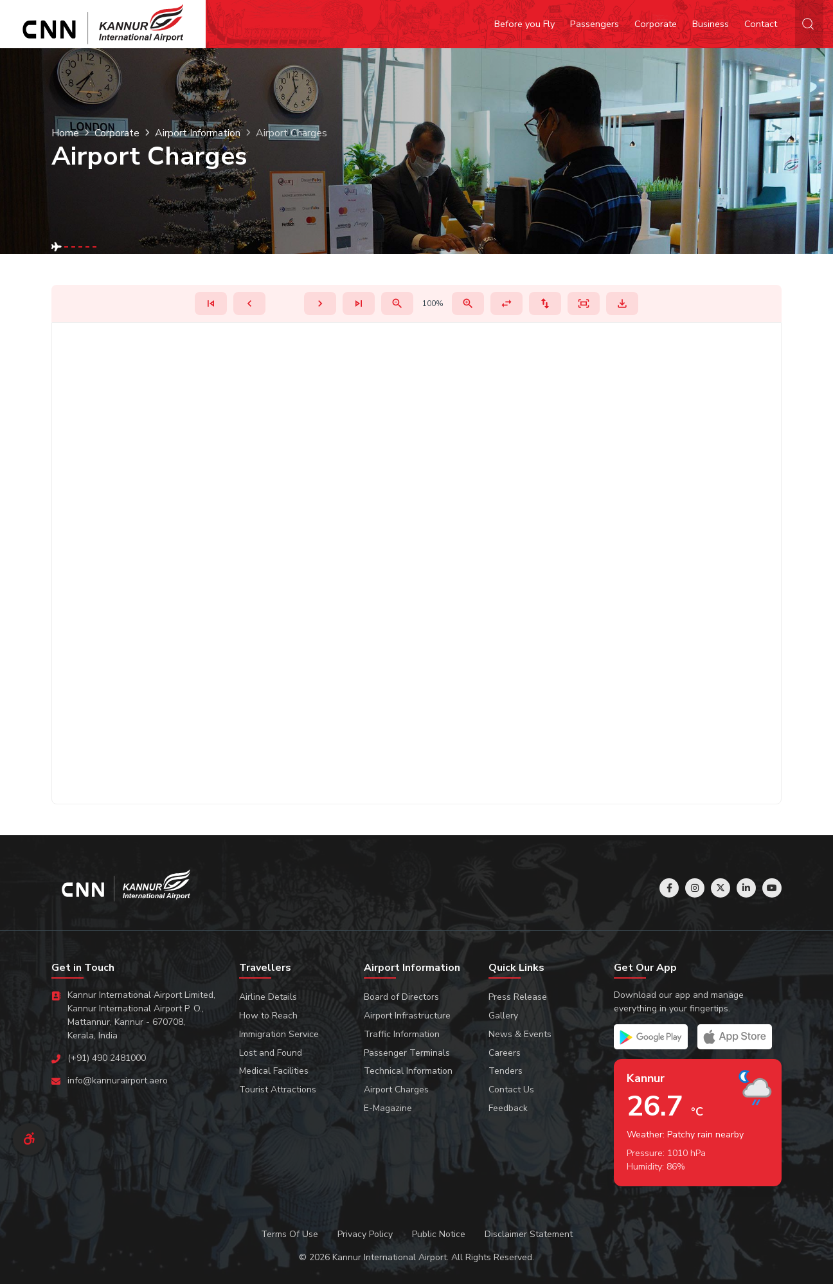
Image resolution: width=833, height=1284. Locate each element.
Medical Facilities (274, 1071)
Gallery (503, 1015)
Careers (504, 1053)
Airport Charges (396, 1089)
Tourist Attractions (277, 1089)
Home (65, 133)
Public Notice (438, 1234)
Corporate (655, 23)
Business (710, 23)
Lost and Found (270, 1053)
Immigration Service (279, 1034)
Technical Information (408, 1071)
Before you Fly (524, 23)
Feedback (508, 1108)
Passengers (594, 23)
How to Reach (268, 1015)
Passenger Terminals (407, 1053)
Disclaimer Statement (529, 1234)
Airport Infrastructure (407, 1015)
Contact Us (511, 1089)
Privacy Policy (365, 1234)
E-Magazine (388, 1108)
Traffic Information (402, 1034)
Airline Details (268, 997)
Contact (760, 23)
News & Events (519, 1034)
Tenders (505, 1071)
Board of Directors (401, 997)
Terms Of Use (289, 1234)
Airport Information (197, 133)
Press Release (517, 997)
